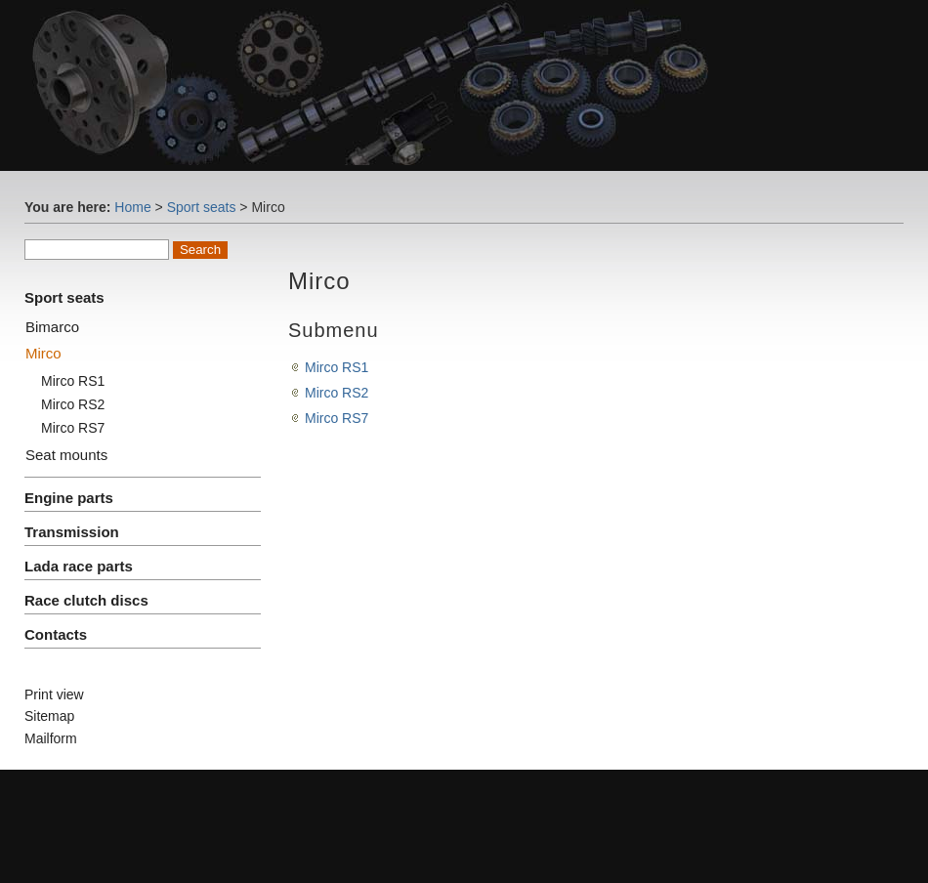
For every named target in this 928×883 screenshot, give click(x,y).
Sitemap (49, 716)
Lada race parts (78, 566)
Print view (54, 694)
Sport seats (201, 207)
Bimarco (52, 326)
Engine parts (68, 497)
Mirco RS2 (73, 404)
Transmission (71, 532)
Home (132, 207)
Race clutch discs (86, 600)
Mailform (50, 738)
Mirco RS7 (73, 428)
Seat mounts (66, 454)
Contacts (55, 634)
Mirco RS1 (73, 381)
